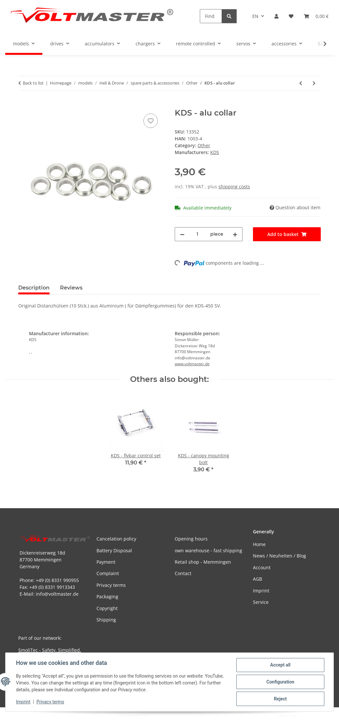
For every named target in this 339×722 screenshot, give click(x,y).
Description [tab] (34, 288)
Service (261, 602)
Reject (280, 698)
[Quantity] (197, 234)
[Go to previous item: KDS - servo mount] (300, 83)
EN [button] (255, 16)
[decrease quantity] (182, 234)
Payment (105, 562)
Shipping (106, 620)
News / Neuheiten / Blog (279, 556)
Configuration (280, 681)
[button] (276, 16)
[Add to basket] (23, 104)
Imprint (23, 701)
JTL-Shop (305, 715)
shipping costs (234, 186)
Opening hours (191, 539)
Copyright (107, 608)
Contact (183, 573)
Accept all (280, 664)
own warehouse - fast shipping (208, 550)
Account (262, 567)
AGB (257, 579)
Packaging (107, 596)
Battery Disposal (114, 550)
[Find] (211, 16)
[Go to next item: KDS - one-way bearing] (314, 83)
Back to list (33, 83)
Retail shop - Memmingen (203, 562)
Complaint (107, 573)
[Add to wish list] (150, 121)
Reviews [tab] (71, 288)
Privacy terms (50, 701)
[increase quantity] (235, 234)
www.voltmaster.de (192, 364)
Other (204, 145)
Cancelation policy (116, 539)
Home (259, 544)
